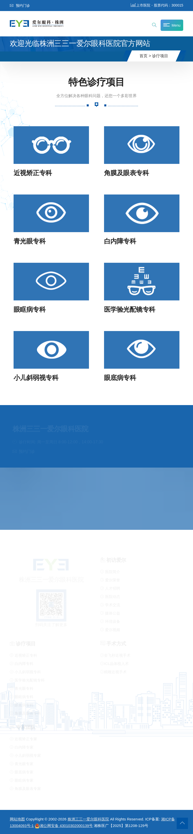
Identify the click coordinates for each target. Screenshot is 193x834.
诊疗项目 (160, 56)
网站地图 (17, 819)
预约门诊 (20, 6)
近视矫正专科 (33, 172)
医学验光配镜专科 (129, 309)
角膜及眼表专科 (126, 172)
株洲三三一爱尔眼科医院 (88, 819)
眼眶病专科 (29, 309)
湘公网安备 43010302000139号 (64, 825)
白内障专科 (120, 241)
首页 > (145, 56)
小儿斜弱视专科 (36, 377)
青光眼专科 (29, 241)
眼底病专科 (120, 377)
